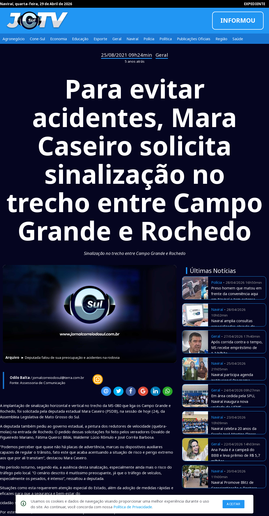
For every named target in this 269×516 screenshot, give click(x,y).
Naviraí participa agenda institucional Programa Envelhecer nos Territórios (233, 380)
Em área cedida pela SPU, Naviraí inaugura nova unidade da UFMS (233, 401)
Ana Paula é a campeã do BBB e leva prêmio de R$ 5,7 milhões (235, 455)
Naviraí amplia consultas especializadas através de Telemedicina (233, 326)
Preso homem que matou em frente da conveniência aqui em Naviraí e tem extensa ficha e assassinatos (236, 296)
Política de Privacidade (132, 506)
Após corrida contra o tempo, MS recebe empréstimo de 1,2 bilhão (237, 347)
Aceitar (233, 504)
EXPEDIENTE (254, 4)
